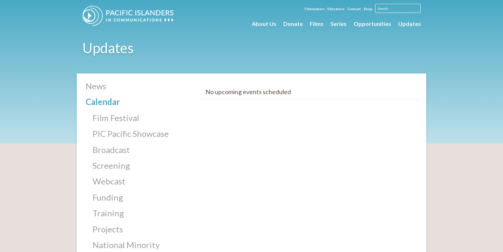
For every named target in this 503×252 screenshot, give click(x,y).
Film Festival (116, 118)
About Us (264, 23)
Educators (335, 9)
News (96, 86)
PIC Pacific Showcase (131, 133)
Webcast (109, 181)
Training (108, 213)
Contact (354, 9)
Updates (409, 23)
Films (316, 23)
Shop (368, 9)
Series (338, 23)
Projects (108, 229)
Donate (293, 23)
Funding (108, 197)
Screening (111, 165)
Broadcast (111, 150)
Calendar (103, 102)
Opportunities (372, 23)
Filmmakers (315, 9)
